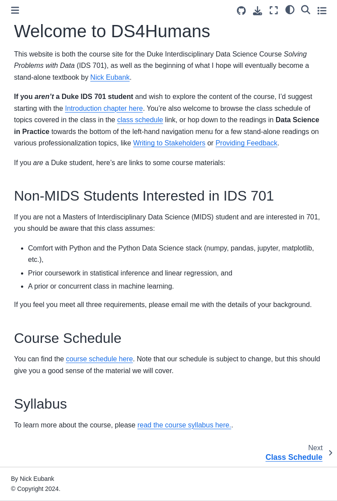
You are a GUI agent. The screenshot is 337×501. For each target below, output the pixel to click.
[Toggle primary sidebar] (15, 10)
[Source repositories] (241, 11)
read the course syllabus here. (184, 425)
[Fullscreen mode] (274, 10)
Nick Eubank (110, 77)
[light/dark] (290, 9)
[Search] (306, 9)
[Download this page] (257, 11)
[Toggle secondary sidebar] (322, 10)
